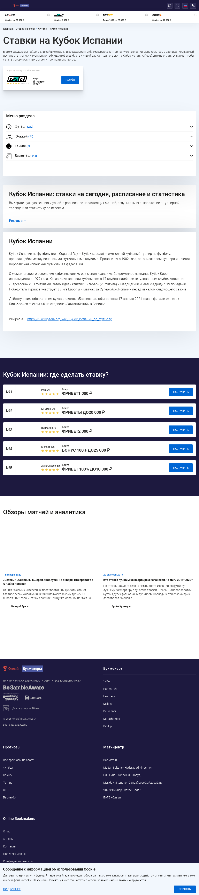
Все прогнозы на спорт (18, 760)
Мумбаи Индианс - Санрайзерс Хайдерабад (132, 782)
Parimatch (110, 688)
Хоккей (8, 775)
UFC (5, 790)
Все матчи (110, 760)
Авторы (8, 838)
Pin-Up (107, 726)
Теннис (7, 782)
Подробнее (12, 889)
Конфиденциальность (18, 861)
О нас (6, 831)
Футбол (8, 767)
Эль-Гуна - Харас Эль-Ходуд (121, 775)
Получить (181, 392)
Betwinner (109, 711)
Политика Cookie (14, 853)
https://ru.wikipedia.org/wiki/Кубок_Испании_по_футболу (69, 319)
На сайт (70, 80)
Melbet (107, 703)
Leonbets (109, 696)
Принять (185, 889)
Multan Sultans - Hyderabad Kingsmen (127, 767)
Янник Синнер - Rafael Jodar (121, 790)
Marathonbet (111, 718)
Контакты (9, 846)
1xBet (107, 681)
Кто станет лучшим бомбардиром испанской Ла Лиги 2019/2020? (148, 580)
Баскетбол (10, 797)
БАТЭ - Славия (112, 797)
